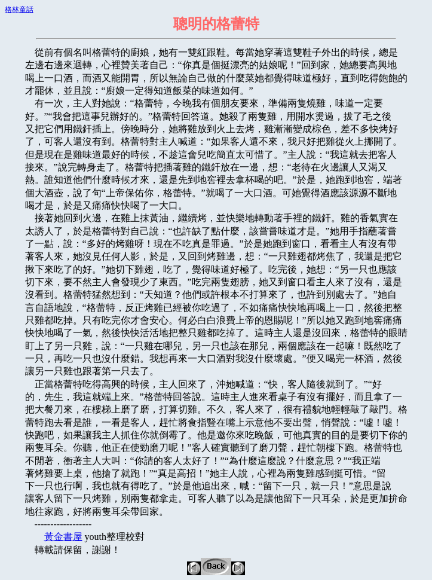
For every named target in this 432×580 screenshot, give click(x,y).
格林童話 (19, 9)
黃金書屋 (63, 537)
